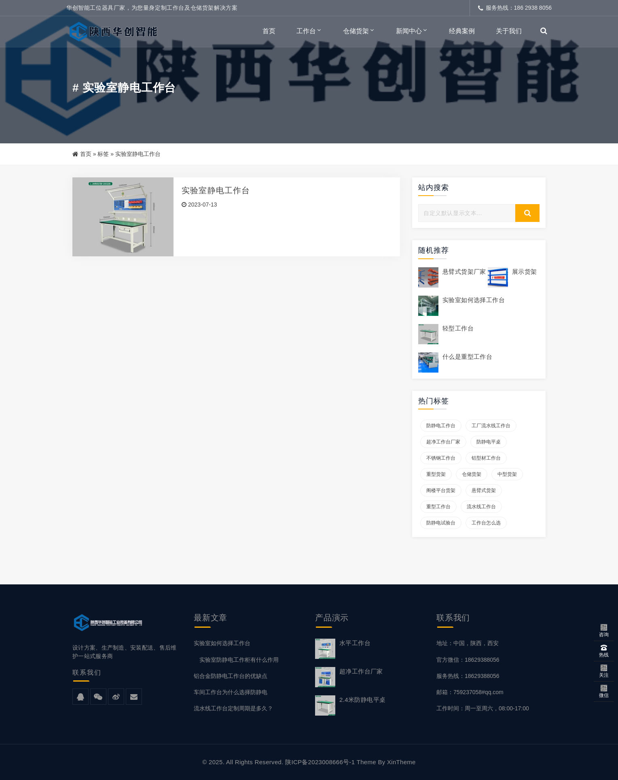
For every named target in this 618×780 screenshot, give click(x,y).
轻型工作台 (458, 328)
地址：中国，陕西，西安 (467, 643)
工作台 (306, 31)
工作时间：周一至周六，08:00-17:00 (482, 708)
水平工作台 (354, 642)
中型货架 (507, 474)
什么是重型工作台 (467, 356)
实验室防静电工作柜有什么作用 (236, 659)
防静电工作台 (440, 425)
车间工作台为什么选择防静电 (230, 692)
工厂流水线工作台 (491, 425)
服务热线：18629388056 (467, 676)
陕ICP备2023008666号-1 (320, 762)
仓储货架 (356, 31)
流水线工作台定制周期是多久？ (233, 708)
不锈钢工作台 (440, 458)
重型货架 (436, 474)
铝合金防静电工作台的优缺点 (230, 676)
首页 (268, 31)
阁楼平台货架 (440, 490)
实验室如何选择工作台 (473, 299)
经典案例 (462, 31)
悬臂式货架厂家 (464, 271)
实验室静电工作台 (216, 190)
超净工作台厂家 (443, 442)
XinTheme (401, 762)
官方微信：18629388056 (467, 659)
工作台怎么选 (486, 523)
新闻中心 (409, 31)
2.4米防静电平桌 (362, 699)
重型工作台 (438, 506)
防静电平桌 (488, 442)
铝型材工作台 (486, 458)
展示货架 (524, 271)
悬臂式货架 (484, 490)
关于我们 (509, 31)
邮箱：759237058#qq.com (470, 692)
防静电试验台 (440, 523)
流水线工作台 (481, 506)
